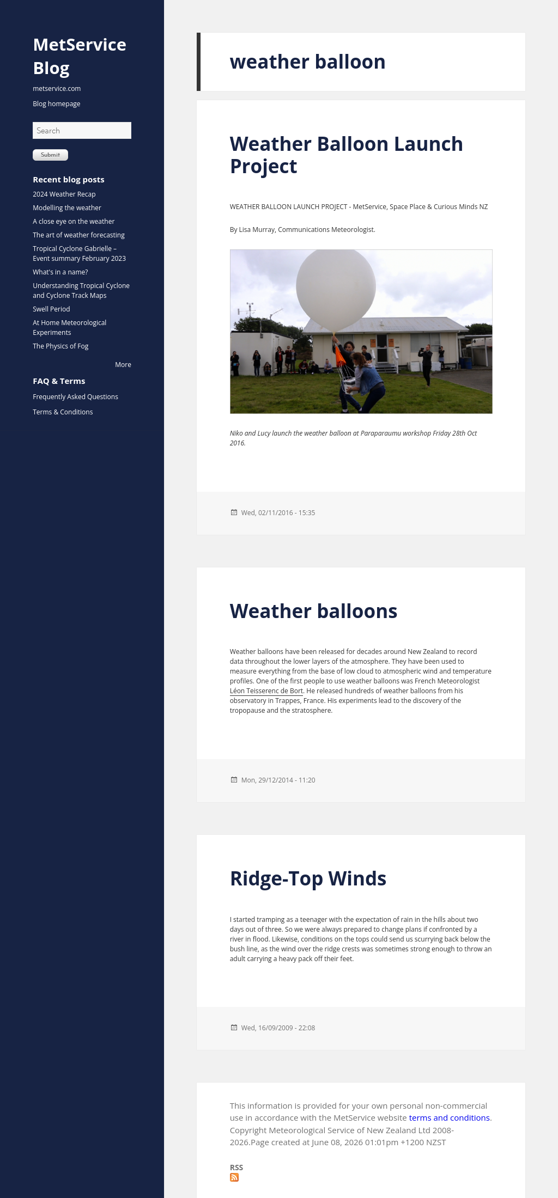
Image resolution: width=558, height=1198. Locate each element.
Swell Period (51, 309)
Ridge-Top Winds (308, 878)
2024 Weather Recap (64, 194)
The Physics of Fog (60, 346)
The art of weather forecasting (78, 235)
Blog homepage (56, 103)
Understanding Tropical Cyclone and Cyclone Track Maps (81, 290)
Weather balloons (314, 611)
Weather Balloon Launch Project (347, 155)
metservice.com (57, 88)
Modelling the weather (67, 207)
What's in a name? (60, 272)
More (123, 364)
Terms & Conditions (63, 412)
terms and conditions (449, 1117)
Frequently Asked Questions (75, 396)
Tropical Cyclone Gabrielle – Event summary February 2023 (79, 253)
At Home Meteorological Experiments (69, 327)
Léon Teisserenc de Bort (266, 690)
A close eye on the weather (73, 221)
